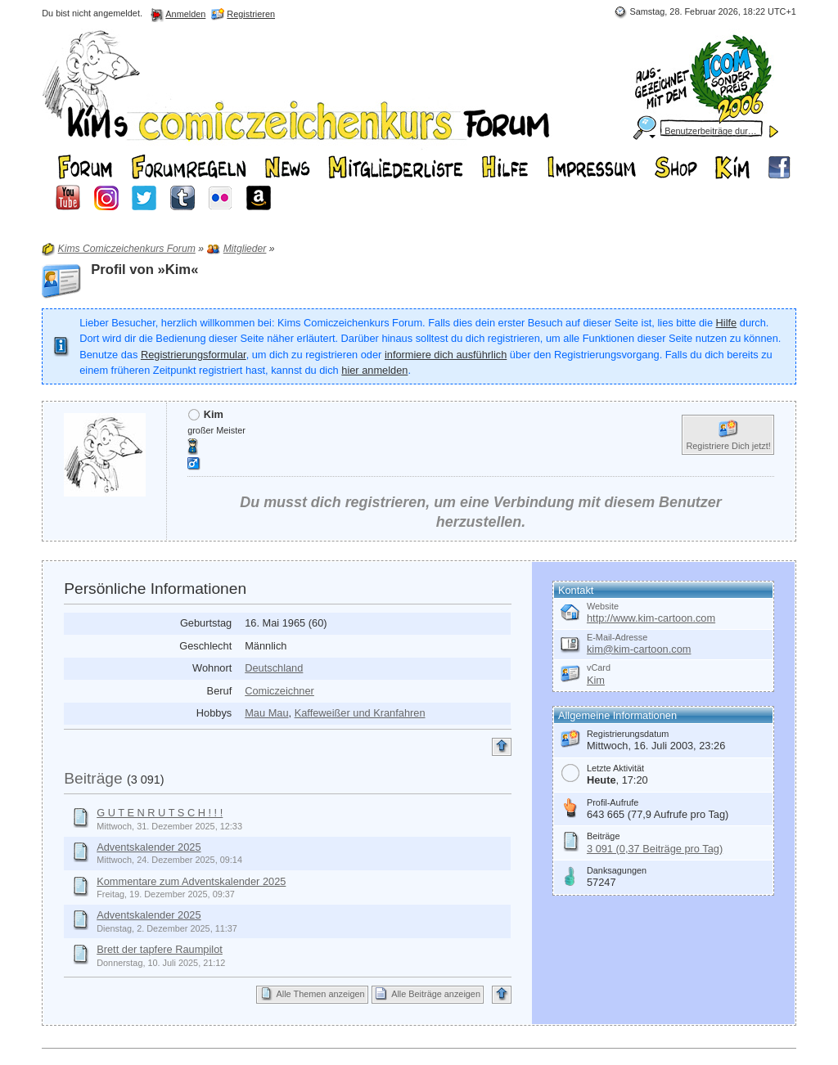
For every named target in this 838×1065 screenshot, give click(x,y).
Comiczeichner (279, 691)
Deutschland (274, 668)
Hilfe (726, 323)
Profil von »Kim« (144, 269)
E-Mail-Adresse (617, 637)
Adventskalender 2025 (148, 847)
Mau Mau (266, 713)
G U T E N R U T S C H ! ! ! (160, 813)
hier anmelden (374, 370)
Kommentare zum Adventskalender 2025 (191, 881)
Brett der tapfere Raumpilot (160, 949)
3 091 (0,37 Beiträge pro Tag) (655, 849)
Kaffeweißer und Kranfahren (360, 713)
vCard (598, 667)
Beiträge (93, 778)
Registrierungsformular (193, 354)
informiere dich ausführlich (446, 354)
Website (603, 606)
